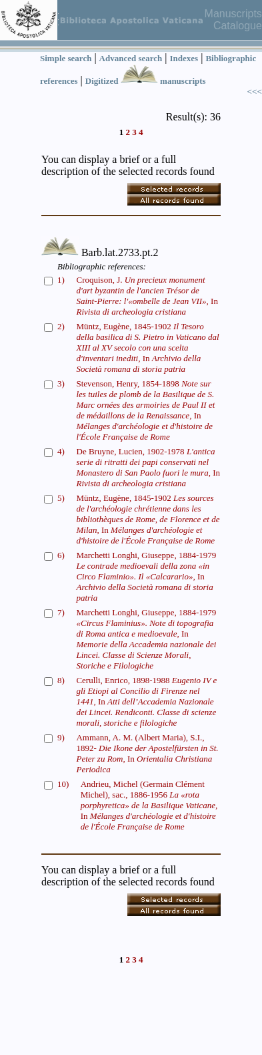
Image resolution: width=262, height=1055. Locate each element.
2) (61, 326)
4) (61, 451)
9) (61, 737)
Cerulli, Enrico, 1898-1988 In (146, 701)
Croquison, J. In (146, 296)
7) (61, 612)
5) (61, 498)
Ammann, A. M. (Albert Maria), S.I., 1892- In (147, 753)
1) (61, 280)
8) (61, 680)
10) (63, 784)
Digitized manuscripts (145, 81)
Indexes (184, 58)
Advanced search (131, 58)
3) (61, 383)
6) (61, 555)
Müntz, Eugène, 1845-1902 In (148, 347)
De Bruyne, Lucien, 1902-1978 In (148, 467)
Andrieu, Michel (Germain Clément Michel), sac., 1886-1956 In (149, 805)
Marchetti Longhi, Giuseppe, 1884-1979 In (146, 576)
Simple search (65, 58)
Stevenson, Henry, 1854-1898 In (145, 410)
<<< (254, 91)
